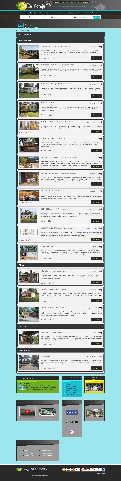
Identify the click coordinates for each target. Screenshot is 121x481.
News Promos (28, 378)
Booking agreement (71, 386)
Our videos (27, 418)
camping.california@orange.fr (41, 475)
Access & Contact (91, 13)
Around (80, 13)
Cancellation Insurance (72, 394)
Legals (103, 473)
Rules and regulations (71, 390)
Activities (71, 13)
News (71, 2)
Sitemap (99, 473)
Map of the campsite (71, 392)
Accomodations (25, 30)
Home (26, 13)
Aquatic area (59, 13)
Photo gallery (47, 418)
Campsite (34, 13)
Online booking (83, 2)
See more (97, 58)
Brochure (68, 384)
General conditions (71, 388)
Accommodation (46, 13)
